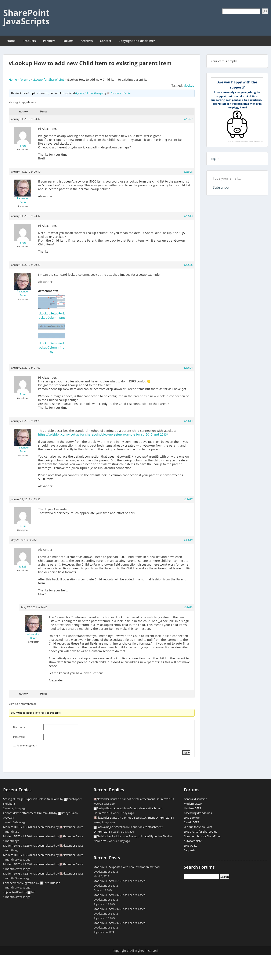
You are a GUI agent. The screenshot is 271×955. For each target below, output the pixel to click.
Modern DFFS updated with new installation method (127, 867)
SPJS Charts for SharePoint (200, 831)
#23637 (188, 499)
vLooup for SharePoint (48, 80)
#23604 (188, 368)
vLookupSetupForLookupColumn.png (52, 315)
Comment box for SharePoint (202, 836)
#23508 (188, 171)
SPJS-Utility (190, 845)
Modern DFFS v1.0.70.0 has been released (119, 881)
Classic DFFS (191, 822)
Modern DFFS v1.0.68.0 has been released (119, 895)
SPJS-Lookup (192, 817)
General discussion (195, 799)
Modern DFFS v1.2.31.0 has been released (29, 873)
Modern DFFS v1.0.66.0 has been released (119, 923)
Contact (105, 41)
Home (11, 41)
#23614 (188, 421)
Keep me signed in (27, 745)
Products (29, 41)
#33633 (188, 607)
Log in (215, 159)
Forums (68, 41)
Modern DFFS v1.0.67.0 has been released (119, 909)
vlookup (189, 85)
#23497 (188, 119)
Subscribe (221, 187)
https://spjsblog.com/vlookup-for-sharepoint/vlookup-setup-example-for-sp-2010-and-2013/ (103, 434)
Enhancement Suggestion (19, 883)
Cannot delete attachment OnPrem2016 (28, 813)
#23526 (188, 265)
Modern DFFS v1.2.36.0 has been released (29, 827)
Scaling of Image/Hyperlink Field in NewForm (31, 799)
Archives (87, 41)
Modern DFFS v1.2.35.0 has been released (29, 845)
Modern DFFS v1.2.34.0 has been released (29, 855)
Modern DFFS (192, 808)
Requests (189, 850)
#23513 (188, 216)
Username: (19, 727)
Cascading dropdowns (198, 813)
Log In (186, 752)
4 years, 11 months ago (89, 93)
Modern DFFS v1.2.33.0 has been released (29, 864)
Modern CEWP (193, 804)
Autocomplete (193, 841)
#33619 (188, 540)
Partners (49, 41)
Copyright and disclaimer (137, 41)
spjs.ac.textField (13, 892)
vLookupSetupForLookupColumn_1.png (52, 347)
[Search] (265, 11)
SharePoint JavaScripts (26, 17)
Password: (19, 737)
